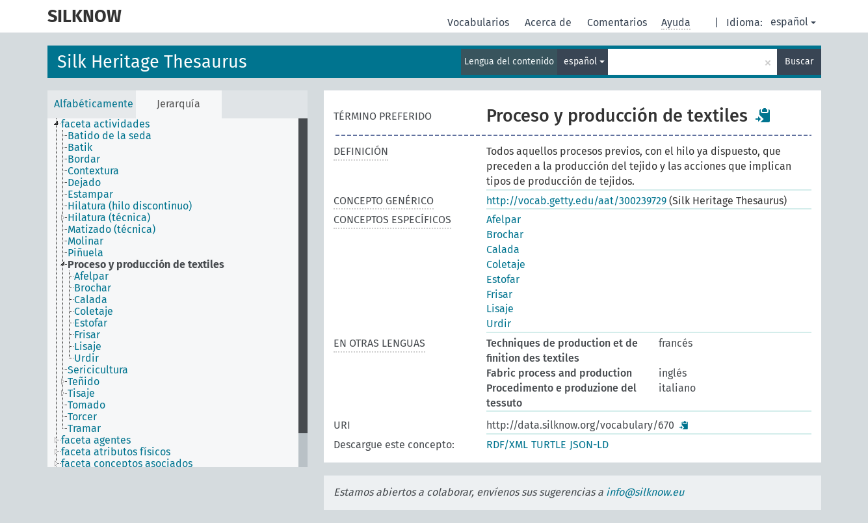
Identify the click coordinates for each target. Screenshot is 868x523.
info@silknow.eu (645, 492)
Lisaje (500, 308)
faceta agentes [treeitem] (96, 440)
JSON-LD (589, 444)
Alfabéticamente (93, 104)
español (793, 22)
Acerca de (549, 22)
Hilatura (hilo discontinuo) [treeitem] (130, 206)
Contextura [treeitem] (93, 171)
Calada (502, 249)
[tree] (177, 292)
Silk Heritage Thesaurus (152, 61)
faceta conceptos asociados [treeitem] (126, 464)
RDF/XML (507, 444)
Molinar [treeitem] (85, 241)
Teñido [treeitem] (83, 382)
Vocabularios (479, 22)
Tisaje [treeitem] (81, 393)
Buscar (799, 61)
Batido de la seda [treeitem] (109, 136)
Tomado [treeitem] (86, 405)
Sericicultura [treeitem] (98, 370)
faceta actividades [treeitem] (105, 124)
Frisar (499, 294)
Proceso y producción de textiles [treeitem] (146, 265)
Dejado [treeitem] (84, 183)
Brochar (504, 234)
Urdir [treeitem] (86, 358)
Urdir (498, 323)
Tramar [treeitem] (84, 429)
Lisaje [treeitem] (87, 347)
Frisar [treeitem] (87, 335)
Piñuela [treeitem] (85, 253)
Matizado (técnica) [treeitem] (111, 229)
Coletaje (505, 264)
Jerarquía (178, 104)
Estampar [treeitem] (90, 194)
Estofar (502, 279)
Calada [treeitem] (90, 300)
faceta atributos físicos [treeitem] (115, 452)
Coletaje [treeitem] (93, 311)
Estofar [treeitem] (90, 323)
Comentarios (618, 22)
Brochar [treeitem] (92, 288)
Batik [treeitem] (80, 148)
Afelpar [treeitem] (91, 276)
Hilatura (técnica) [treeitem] (109, 218)
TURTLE (548, 444)
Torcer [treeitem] (82, 417)
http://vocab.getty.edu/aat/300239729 (576, 200)
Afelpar (503, 219)
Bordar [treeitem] (84, 159)
